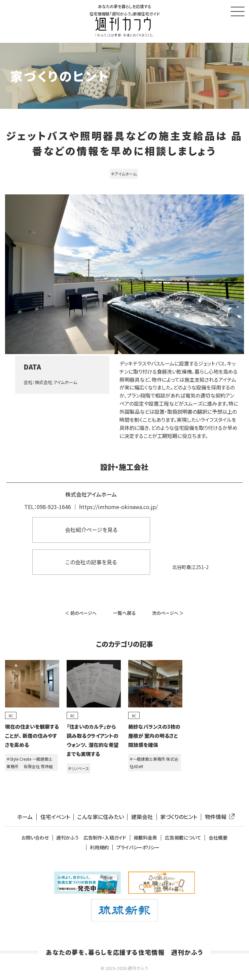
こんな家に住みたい (100, 817)
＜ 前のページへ (81, 613)
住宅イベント (55, 817)
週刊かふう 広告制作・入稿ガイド (91, 838)
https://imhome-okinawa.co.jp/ (118, 507)
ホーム (25, 817)
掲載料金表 (145, 838)
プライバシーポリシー (137, 847)
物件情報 (218, 817)
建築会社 (142, 817)
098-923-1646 (54, 507)
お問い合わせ (35, 838)
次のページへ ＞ (168, 613)
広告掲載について (183, 838)
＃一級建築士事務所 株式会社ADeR (154, 762)
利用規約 (99, 847)
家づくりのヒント (178, 817)
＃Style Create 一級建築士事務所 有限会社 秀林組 (29, 762)
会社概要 (218, 838)
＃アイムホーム (124, 174)
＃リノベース (78, 768)
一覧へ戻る (124, 612)
